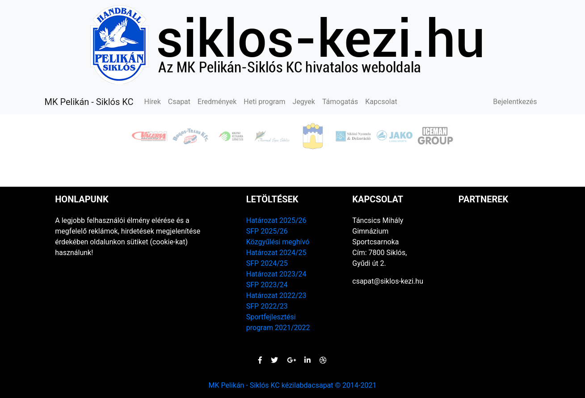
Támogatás (340, 101)
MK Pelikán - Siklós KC (89, 101)
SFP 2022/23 (267, 306)
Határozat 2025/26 (276, 220)
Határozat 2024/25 (276, 252)
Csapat (179, 101)
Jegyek (304, 101)
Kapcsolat (381, 101)
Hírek (152, 101)
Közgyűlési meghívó (278, 242)
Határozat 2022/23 (276, 295)
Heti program (264, 101)
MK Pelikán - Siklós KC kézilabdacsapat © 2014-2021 (293, 385)
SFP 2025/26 (267, 231)
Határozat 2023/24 (276, 274)
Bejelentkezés (515, 101)
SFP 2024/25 (267, 263)
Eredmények (217, 101)
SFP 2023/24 (267, 285)
